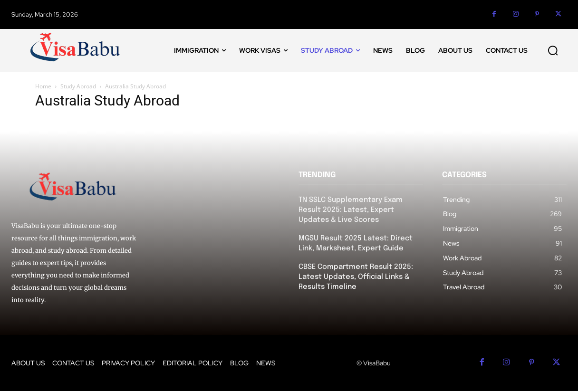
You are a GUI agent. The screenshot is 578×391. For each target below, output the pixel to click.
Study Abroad (78, 86)
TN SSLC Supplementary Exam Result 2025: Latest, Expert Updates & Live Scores (351, 210)
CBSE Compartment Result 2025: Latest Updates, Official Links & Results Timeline (356, 277)
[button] (553, 50)
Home (43, 86)
